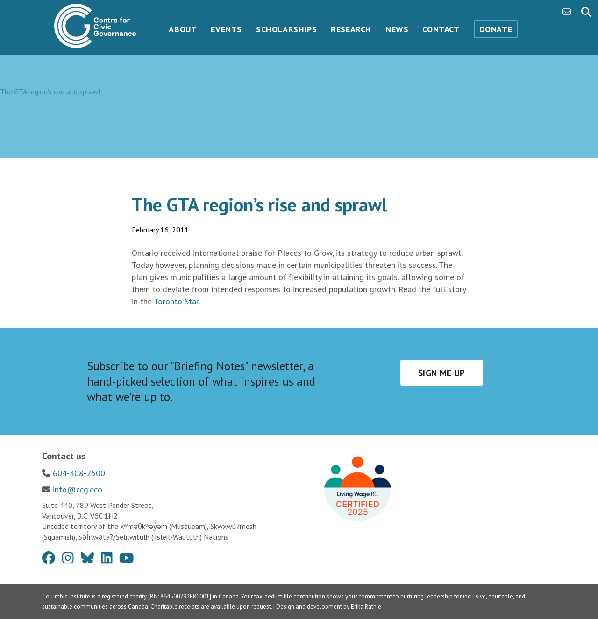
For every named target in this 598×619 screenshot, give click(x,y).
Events (226, 29)
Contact (440, 29)
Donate (496, 29)
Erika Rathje (366, 607)
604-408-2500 (79, 473)
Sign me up (441, 373)
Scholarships (286, 29)
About (183, 29)
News (396, 29)
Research (351, 29)
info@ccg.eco (77, 489)
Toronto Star (176, 301)
